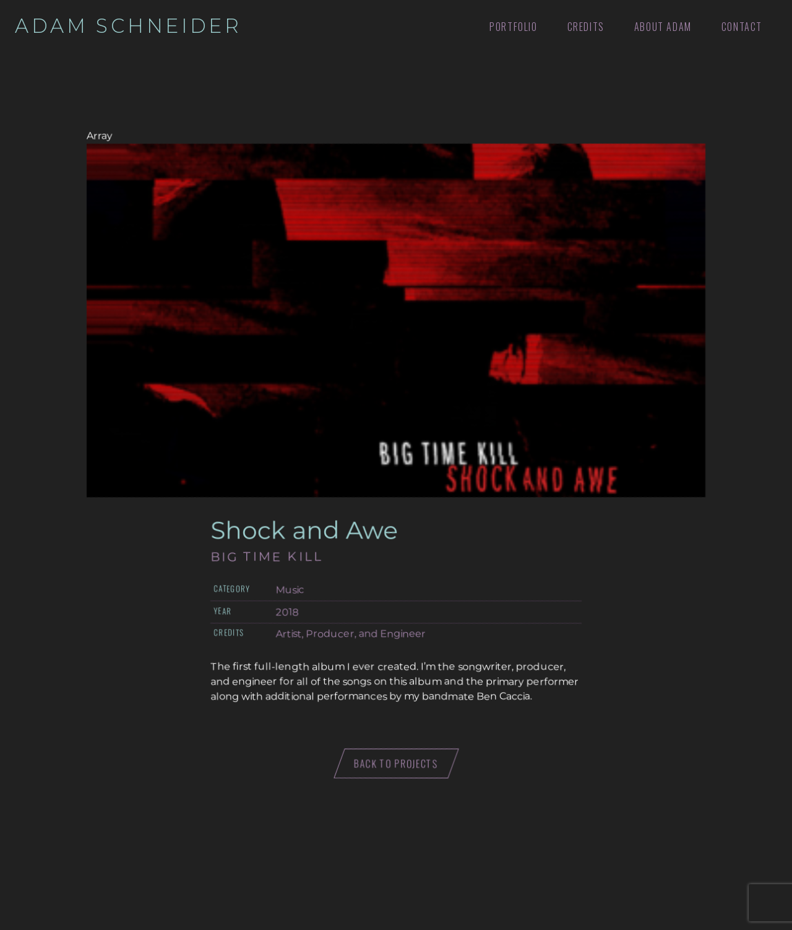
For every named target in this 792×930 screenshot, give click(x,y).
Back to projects (396, 763)
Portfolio (513, 26)
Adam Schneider (128, 26)
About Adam (663, 26)
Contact (741, 26)
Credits (586, 26)
